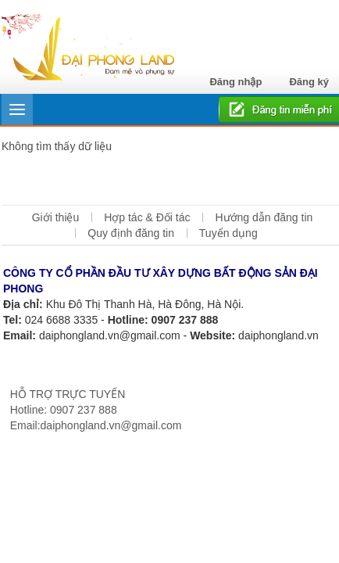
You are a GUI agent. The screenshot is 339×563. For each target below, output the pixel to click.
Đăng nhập (235, 82)
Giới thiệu (56, 217)
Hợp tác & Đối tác (147, 217)
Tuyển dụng (228, 233)
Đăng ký (309, 82)
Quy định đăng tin (130, 233)
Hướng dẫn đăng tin (263, 217)
